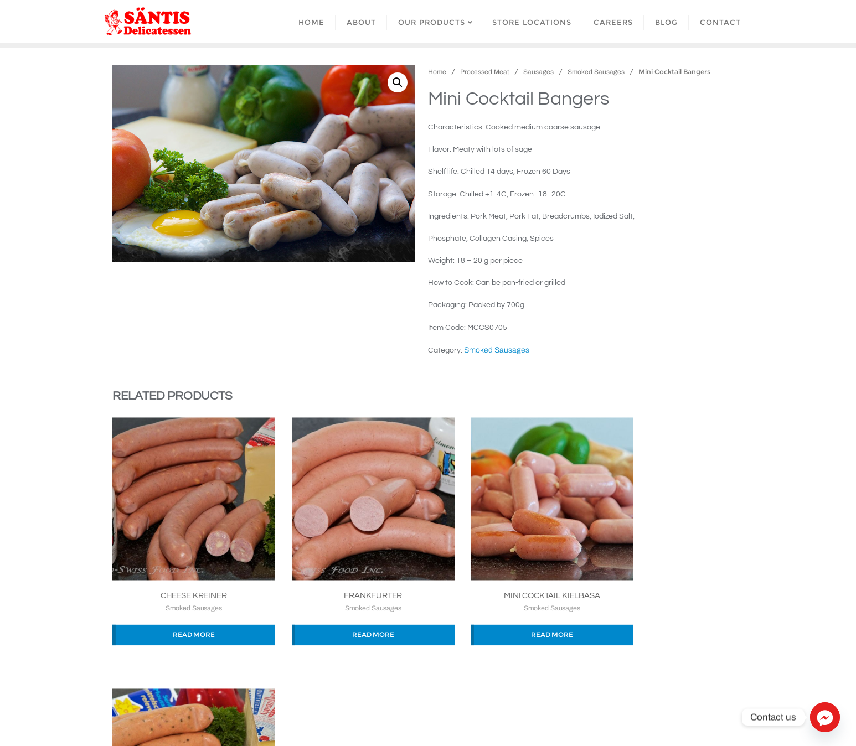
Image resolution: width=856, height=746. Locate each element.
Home (437, 72)
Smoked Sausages (596, 72)
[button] (398, 82)
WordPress (499, 722)
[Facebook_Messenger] (825, 717)
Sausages (538, 72)
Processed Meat (484, 72)
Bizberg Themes (606, 722)
